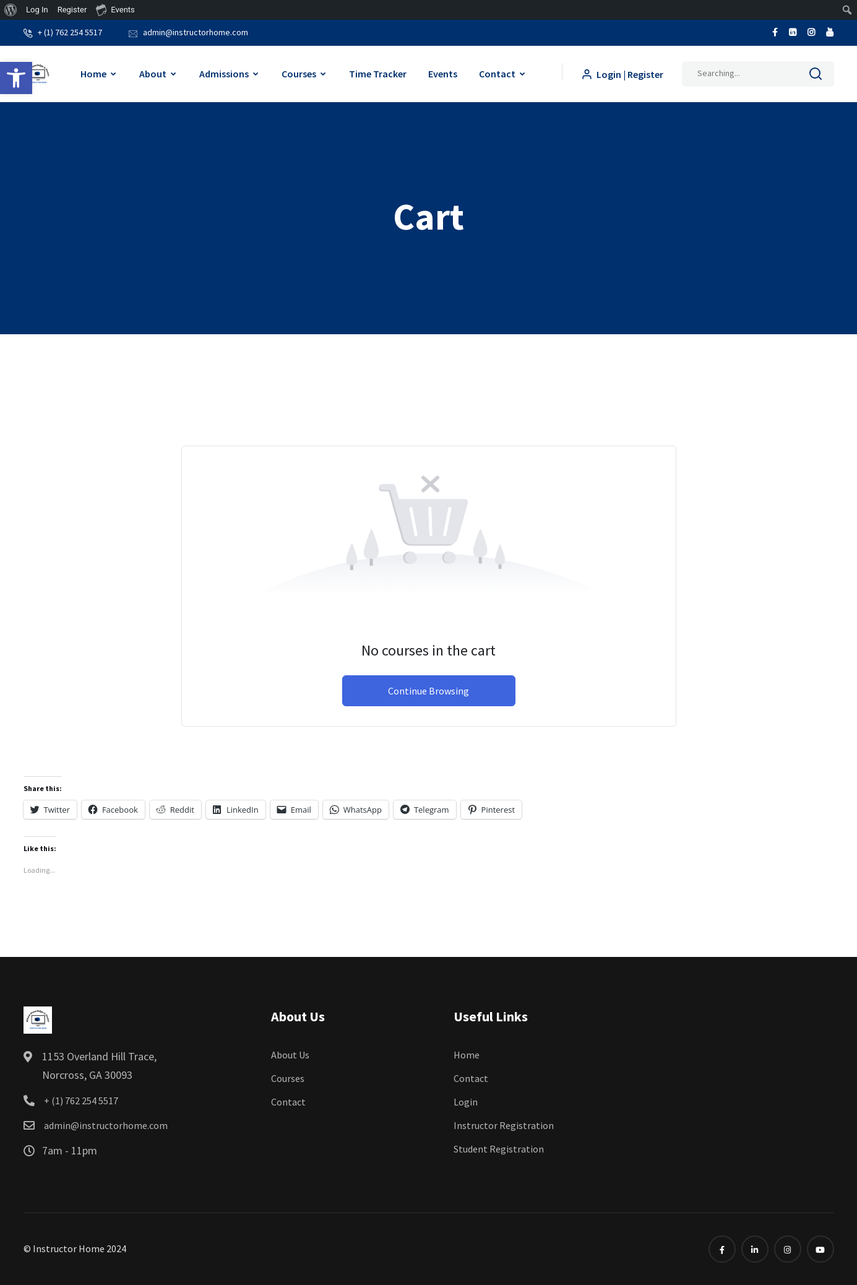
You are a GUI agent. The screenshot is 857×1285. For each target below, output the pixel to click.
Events (442, 73)
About (152, 73)
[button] (16, 78)
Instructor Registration (504, 1125)
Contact (497, 73)
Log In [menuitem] (37, 9)
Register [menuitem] (72, 9)
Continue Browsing (428, 691)
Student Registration (499, 1149)
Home (93, 73)
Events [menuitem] (115, 9)
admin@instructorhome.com (195, 32)
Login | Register (622, 74)
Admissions (224, 73)
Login (466, 1102)
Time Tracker (378, 73)
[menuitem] (11, 10)
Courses (299, 73)
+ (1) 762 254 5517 (70, 32)
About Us (290, 1055)
